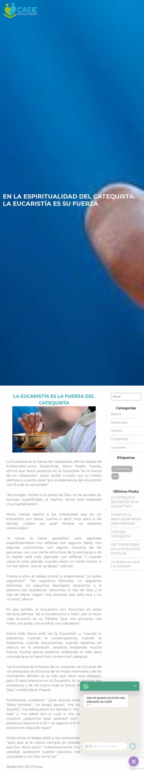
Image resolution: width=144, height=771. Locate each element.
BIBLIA (116, 414)
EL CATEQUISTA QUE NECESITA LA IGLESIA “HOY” (124, 502)
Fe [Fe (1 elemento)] (115, 476)
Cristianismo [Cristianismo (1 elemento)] (122, 469)
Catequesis (119, 422)
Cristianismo (119, 439)
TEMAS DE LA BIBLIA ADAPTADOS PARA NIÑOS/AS (126, 519)
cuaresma (118, 447)
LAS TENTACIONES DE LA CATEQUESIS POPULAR (125, 549)
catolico (116, 431)
